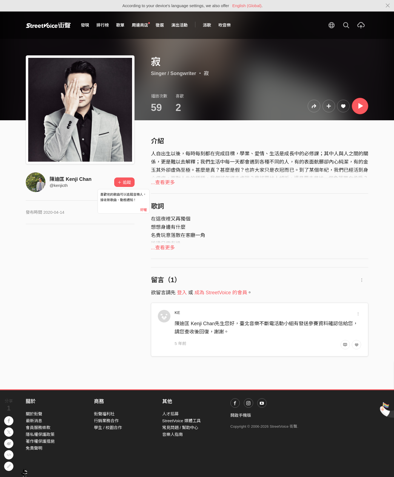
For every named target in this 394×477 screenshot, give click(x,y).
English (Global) (247, 5)
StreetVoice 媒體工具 (181, 420)
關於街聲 (34, 414)
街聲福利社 (104, 414)
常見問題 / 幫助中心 (180, 427)
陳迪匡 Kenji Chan (71, 179)
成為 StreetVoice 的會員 (221, 292)
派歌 (207, 25)
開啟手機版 (240, 415)
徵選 (160, 25)
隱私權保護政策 (40, 434)
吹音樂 (224, 25)
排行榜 (102, 25)
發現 (85, 25)
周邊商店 (141, 25)
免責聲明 (34, 448)
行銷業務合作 (106, 420)
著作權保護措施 (40, 441)
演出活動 (179, 25)
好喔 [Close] (143, 210)
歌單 (120, 25)
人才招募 (170, 414)
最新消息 (34, 420)
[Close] (388, 5)
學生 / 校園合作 (108, 427)
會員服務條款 (38, 427)
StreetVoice (48, 25)
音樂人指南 (172, 434)
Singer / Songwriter (173, 73)
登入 (182, 292)
